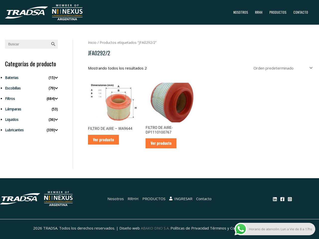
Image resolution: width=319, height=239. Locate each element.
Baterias (11, 77)
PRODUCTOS (277, 12)
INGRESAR (180, 198)
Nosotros (240, 12)
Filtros (10, 98)
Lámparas (13, 109)
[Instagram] (290, 199)
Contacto (300, 12)
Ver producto (103, 139)
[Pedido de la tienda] (282, 68)
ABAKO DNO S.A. (155, 228)
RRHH (258, 12)
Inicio (92, 42)
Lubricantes (14, 130)
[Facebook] (282, 199)
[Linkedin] (275, 199)
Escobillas (13, 88)
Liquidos (11, 119)
